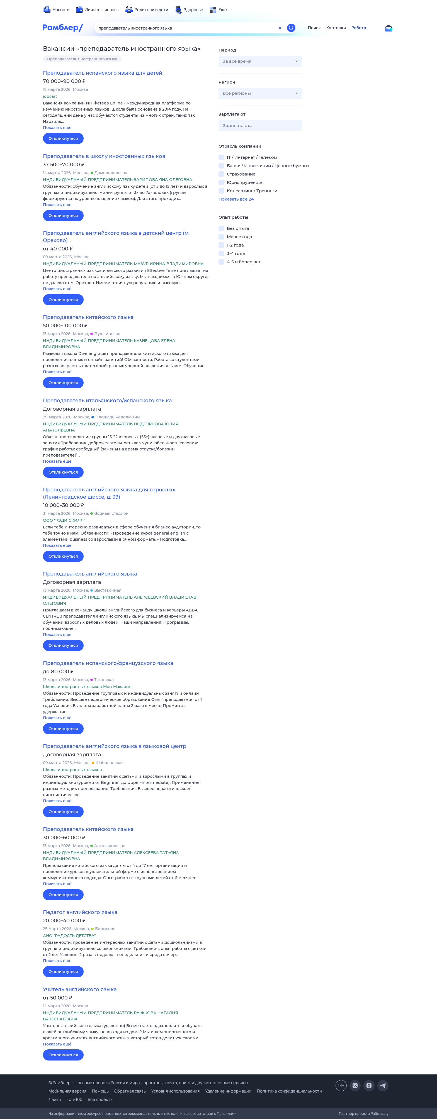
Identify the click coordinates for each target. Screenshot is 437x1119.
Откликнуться (63, 138)
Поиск (314, 28)
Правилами (227, 1113)
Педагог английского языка (80, 912)
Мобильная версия (67, 1091)
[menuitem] (56, 10)
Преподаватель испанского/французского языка (108, 663)
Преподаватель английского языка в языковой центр (114, 746)
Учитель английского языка (80, 989)
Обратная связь (130, 1091)
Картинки (336, 28)
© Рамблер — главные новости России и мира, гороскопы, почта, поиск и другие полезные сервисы (148, 1083)
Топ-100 (74, 1099)
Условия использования (175, 1091)
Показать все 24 (236, 199)
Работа (358, 28)
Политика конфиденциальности (289, 1091)
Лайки (54, 1099)
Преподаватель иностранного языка (82, 59)
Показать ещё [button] (57, 127)
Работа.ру (380, 1113)
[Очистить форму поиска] (280, 27)
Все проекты (100, 1099)
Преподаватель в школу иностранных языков (104, 156)
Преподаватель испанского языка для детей (102, 73)
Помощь (100, 1091)
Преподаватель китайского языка (88, 317)
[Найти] (291, 27)
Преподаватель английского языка (90, 574)
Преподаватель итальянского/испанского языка (107, 401)
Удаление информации (228, 1091)
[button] (126, 115)
